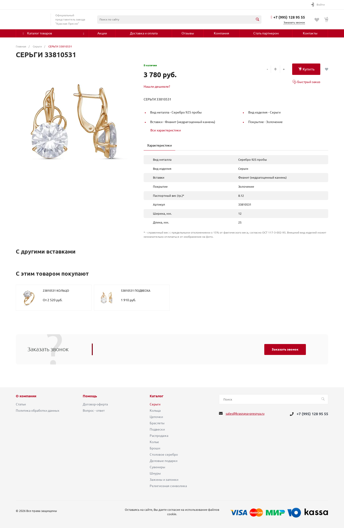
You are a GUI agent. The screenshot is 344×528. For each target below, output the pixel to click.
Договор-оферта (95, 404)
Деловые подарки (163, 461)
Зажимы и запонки (164, 479)
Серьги (155, 404)
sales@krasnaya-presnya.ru (245, 413)
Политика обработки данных (37, 410)
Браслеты (157, 423)
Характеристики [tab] (159, 145)
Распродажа (159, 436)
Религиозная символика (168, 486)
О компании (26, 396)
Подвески (157, 429)
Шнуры (155, 473)
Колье (154, 442)
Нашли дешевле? (157, 86)
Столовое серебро (164, 454)
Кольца (155, 410)
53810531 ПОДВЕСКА (135, 290)
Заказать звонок (285, 349)
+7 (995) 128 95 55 (289, 17)
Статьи (21, 404)
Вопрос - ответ (94, 410)
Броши (155, 448)
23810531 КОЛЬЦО (56, 290)
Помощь (90, 396)
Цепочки (156, 417)
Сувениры (157, 467)
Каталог (156, 396)
